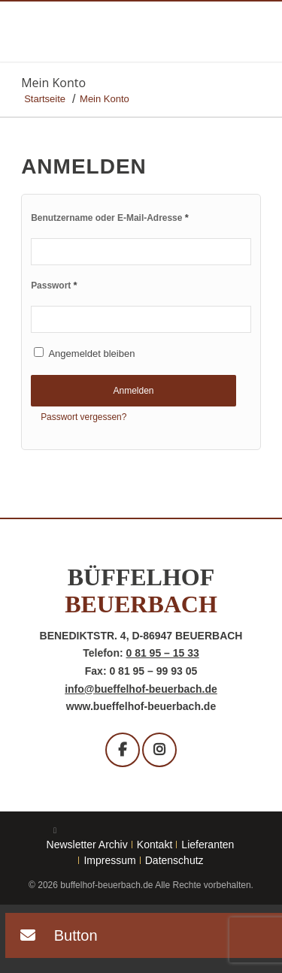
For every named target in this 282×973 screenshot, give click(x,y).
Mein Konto (53, 82)
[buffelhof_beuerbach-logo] (117, 33)
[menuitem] (88, 844)
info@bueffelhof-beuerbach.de (141, 689)
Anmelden (133, 390)
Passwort (54, 285)
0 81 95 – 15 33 (162, 653)
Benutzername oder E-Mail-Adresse (110, 217)
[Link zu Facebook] (55, 830)
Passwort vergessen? (83, 417)
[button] (52, 937)
